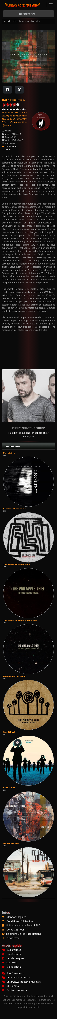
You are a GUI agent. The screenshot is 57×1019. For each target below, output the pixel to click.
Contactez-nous (15, 929)
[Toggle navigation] (51, 5)
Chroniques (19, 21)
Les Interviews (13, 973)
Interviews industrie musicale (21, 981)
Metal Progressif (28, 437)
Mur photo (10, 986)
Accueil (7, 21)
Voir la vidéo (9, 146)
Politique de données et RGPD (23, 925)
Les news (9, 962)
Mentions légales (16, 917)
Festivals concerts (14, 990)
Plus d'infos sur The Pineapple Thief (28, 432)
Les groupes (11, 950)
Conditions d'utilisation (20, 921)
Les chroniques (13, 958)
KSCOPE (6, 149)
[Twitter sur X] (19, 90)
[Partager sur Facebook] (7, 90)
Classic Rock (11, 966)
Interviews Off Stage (16, 977)
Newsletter (13, 938)
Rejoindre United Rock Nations (23, 933)
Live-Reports (11, 954)
